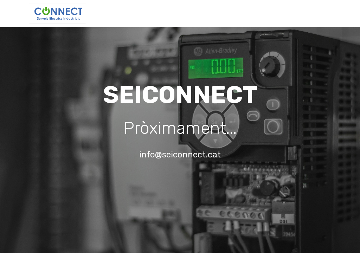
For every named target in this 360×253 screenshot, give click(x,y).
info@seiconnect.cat (180, 155)
